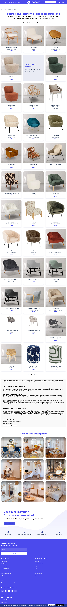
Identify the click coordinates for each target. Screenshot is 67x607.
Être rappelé (58, 5)
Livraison (3, 531)
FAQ (36, 523)
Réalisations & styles (28, 5)
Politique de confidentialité (40, 533)
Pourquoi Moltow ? (39, 5)
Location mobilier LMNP (6, 527)
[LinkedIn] (9, 545)
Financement (4, 523)
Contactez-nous (9, 484)
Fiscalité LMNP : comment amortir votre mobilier (11, 390)
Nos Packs (3, 521)
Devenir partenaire (38, 521)
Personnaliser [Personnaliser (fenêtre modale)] (57, 605)
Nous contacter (38, 527)
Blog (36, 525)
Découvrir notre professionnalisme (8, 537)
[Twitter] (15, 545)
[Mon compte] (58, 2)
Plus (52, 5)
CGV (36, 531)
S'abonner (14, 512)
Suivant (35, 353)
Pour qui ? (19, 5)
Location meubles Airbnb (6, 529)
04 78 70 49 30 (6, 551)
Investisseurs (37, 520)
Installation (3, 533)
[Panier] (63, 2)
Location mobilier (4, 525)
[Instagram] (2, 545)
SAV (2, 535)
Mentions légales (38, 529)
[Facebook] (6, 545)
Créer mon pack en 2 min (51, 2)
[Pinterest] (12, 545)
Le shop (47, 5)
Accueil (3, 8)
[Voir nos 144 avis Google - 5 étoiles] (6, 559)
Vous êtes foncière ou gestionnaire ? (9, 393)
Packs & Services (10, 5)
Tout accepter (49, 605)
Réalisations (3, 520)
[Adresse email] (14, 509)
